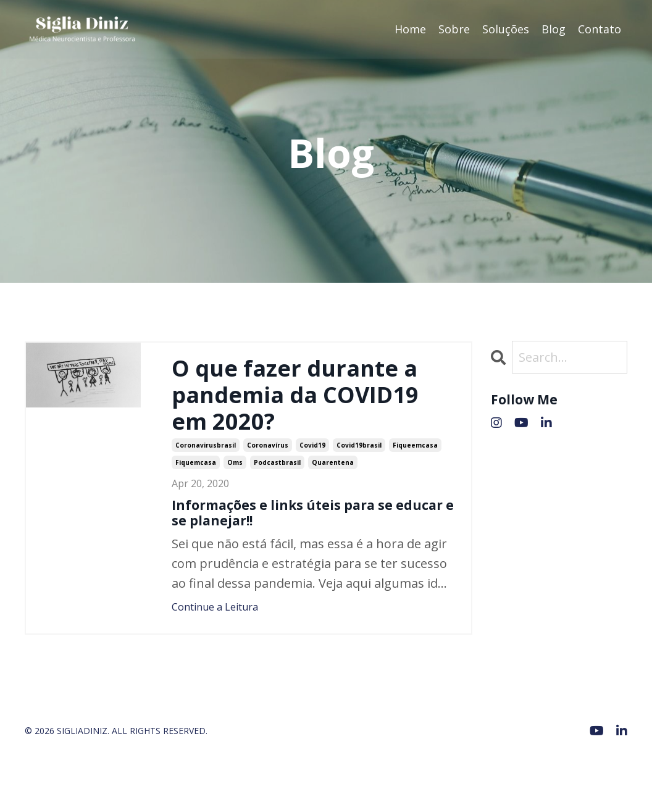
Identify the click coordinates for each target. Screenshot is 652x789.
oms (235, 462)
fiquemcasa (195, 462)
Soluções (505, 29)
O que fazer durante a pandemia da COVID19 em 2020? (295, 395)
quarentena (333, 462)
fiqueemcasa (415, 445)
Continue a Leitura (215, 607)
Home (410, 29)
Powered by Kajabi (590, 757)
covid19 (312, 445)
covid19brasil (359, 445)
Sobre (454, 29)
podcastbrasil (277, 462)
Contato (599, 29)
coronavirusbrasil (205, 445)
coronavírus (267, 445)
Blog (553, 29)
